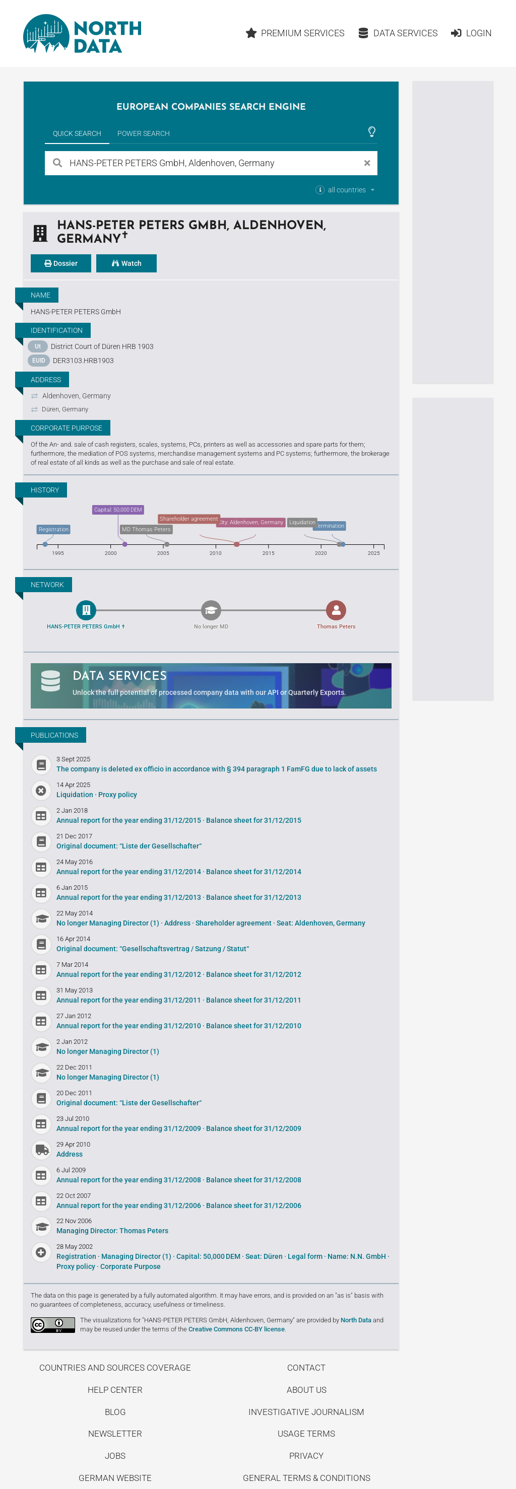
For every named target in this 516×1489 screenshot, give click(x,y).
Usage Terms (306, 1434)
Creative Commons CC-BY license (236, 1329)
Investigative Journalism (306, 1412)
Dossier (61, 263)
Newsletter (115, 1434)
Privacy (306, 1456)
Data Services (397, 33)
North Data (356, 1320)
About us (307, 1390)
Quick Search (77, 133)
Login (471, 33)
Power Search (143, 133)
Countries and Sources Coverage (115, 1368)
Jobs (115, 1456)
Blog (115, 1412)
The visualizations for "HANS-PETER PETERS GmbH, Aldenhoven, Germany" (187, 1320)
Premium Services (295, 33)
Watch (126, 263)
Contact (306, 1368)
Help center (115, 1390)
